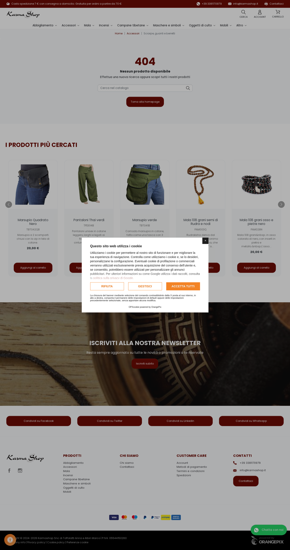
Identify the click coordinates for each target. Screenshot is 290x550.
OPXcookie (134, 307)
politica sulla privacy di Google (113, 278)
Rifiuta (107, 286)
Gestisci (145, 286)
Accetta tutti (183, 286)
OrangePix (156, 307)
